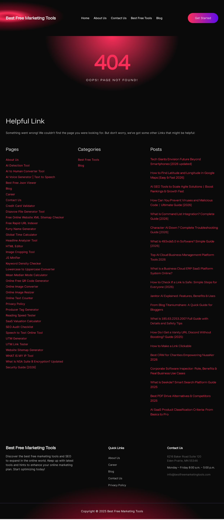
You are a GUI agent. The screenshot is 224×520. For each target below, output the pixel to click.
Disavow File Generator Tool (25, 211)
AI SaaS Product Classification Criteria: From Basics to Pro (181, 412)
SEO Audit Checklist (19, 327)
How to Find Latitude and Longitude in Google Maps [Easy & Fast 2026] (182, 175)
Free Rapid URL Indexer (22, 223)
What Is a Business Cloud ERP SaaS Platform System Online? (181, 271)
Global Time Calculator (21, 234)
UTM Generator (16, 338)
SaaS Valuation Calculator (23, 321)
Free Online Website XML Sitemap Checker (35, 217)
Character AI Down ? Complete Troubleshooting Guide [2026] (184, 230)
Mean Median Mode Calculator (27, 275)
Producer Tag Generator (22, 309)
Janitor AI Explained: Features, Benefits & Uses (182, 296)
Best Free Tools (88, 159)
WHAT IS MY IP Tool (19, 355)
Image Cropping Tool (20, 252)
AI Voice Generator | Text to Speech (30, 177)
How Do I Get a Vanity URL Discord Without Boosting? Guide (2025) (180, 335)
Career (10, 194)
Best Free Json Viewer (21, 183)
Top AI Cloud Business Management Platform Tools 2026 (182, 257)
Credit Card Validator (20, 206)
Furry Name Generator (21, 229)
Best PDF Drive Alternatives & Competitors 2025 (180, 399)
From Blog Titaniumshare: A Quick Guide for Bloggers (181, 307)
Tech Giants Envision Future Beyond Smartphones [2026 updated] (175, 161)
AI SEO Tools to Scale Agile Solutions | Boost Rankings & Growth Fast (181, 189)
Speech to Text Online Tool (24, 332)
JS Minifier (13, 257)
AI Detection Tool (18, 165)
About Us (12, 159)
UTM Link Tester (17, 344)
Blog (9, 188)
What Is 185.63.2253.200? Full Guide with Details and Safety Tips (179, 321)
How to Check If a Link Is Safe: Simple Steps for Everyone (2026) (183, 285)
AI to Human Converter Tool (25, 171)
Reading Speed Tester (21, 315)
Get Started (203, 18)
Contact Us (13, 200)
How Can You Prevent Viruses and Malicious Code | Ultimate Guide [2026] (181, 202)
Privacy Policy (15, 304)
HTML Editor (14, 246)
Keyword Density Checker (23, 263)
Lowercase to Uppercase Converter (30, 269)
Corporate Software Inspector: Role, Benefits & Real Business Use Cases (183, 371)
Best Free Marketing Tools (32, 18)
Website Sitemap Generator (24, 350)
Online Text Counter (19, 298)
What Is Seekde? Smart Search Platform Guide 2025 (183, 385)
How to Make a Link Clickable (170, 346)
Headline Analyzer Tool (21, 240)
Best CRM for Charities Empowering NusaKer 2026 (182, 358)
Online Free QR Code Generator (27, 281)
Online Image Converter (22, 286)
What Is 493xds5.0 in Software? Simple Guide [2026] (182, 243)
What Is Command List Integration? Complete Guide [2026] (182, 216)
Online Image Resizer (20, 292)
